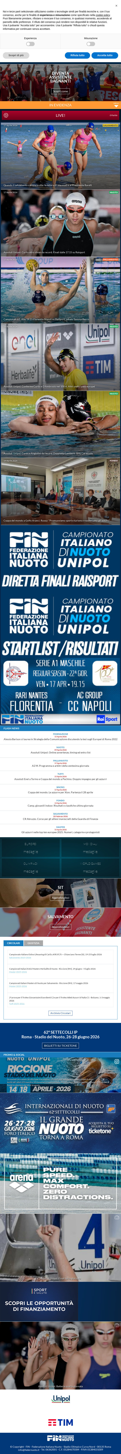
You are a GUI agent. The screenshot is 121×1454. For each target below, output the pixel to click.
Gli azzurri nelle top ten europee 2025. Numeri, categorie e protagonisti (60, 832)
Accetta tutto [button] (104, 55)
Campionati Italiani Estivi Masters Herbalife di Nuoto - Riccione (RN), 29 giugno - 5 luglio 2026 (52, 968)
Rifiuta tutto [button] (78, 55)
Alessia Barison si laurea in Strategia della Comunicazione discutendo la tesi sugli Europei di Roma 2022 (60, 739)
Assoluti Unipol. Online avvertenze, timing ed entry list (60, 752)
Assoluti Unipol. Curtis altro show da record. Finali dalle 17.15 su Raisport (44, 252)
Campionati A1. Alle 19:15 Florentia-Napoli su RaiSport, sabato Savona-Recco (46, 319)
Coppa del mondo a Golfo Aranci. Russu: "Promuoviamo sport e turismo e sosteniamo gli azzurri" (57, 520)
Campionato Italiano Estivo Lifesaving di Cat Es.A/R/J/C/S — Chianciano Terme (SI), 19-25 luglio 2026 (55, 954)
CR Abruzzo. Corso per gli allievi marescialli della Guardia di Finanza (60, 818)
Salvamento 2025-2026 (20, 957)
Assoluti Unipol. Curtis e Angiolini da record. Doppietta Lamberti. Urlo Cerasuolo (48, 453)
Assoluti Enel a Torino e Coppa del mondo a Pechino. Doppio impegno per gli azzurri (60, 779)
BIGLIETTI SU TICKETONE (60, 1045)
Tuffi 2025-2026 (17, 1004)
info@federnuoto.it (28, 1449)
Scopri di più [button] (16, 55)
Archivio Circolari (60, 1013)
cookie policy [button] (103, 15)
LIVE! (87, 115)
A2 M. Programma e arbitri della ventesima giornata (60, 765)
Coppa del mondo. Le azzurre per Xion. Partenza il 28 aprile (60, 792)
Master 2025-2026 (18, 972)
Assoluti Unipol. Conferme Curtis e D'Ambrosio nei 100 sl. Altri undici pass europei (49, 386)
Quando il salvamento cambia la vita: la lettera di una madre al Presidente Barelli (48, 185)
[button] (116, 6)
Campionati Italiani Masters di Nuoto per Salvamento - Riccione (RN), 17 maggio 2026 (48, 983)
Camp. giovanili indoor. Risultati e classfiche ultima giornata (60, 805)
